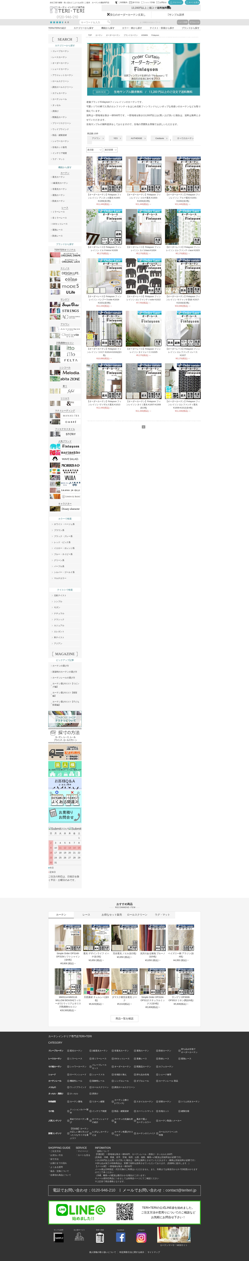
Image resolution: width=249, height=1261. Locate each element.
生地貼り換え (120, 1074)
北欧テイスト (60, 595)
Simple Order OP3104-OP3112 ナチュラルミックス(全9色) (153, 1000)
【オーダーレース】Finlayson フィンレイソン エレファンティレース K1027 (183, 352)
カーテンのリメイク (146, 1133)
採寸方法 (54, 1159)
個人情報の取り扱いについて (102, 1252)
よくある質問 (56, 1167)
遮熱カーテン (58, 195)
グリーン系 (59, 560)
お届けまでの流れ (58, 1163)
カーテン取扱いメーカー (170, 1120)
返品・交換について (59, 1171)
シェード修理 (165, 1074)
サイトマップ (154, 1252)
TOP (90, 35)
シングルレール (121, 1081)
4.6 (67, 22)
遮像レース (142, 1058)
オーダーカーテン (113, 35)
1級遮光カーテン (60, 183)
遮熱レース (57, 230)
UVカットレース (60, 224)
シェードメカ (98, 1074)
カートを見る (84, 1155)
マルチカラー (60, 578)
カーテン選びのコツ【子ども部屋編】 (65, 703)
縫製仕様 (185, 1111)
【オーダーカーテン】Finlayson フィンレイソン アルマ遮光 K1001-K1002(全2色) (183, 197)
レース (86, 914)
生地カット (164, 1111)
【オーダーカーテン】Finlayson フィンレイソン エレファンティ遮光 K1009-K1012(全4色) (183, 404)
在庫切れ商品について (60, 1175)
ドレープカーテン (60, 51)
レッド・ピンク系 (62, 542)
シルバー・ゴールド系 (64, 572)
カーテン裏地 (76, 1101)
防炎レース (57, 236)
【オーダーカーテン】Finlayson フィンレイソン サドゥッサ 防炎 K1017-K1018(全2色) (183, 299)
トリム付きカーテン (190, 1101)
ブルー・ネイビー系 (63, 554)
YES (116, 138)
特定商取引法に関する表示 (131, 1252)
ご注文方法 (55, 1151)
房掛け (55, 111)
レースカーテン (59, 57)
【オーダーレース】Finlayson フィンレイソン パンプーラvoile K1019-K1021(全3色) (104, 299)
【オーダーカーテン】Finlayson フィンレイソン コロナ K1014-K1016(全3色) (104, 352)
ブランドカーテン (131, 35)
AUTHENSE (136, 138)
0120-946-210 (103, 1190)
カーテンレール (59, 99)
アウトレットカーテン (62, 75)
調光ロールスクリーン (62, 87)
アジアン (58, 643)
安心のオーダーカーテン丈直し (128, 14)
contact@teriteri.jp (181, 1190)
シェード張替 (182, 22)
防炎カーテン (58, 201)
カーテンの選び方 (60, 666)
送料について (103, 1151)
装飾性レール (98, 1081)
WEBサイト (182, 1245)
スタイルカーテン (145, 1101)
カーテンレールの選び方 (63, 677)
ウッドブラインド (60, 129)
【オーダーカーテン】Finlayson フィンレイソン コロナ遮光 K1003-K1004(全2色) (143, 197)
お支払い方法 (56, 1155)
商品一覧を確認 (124, 1018)
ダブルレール (194, 22)
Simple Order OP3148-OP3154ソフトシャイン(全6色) (68, 956)
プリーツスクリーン (61, 123)
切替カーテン (165, 1101)
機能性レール (76, 1081)
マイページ (83, 1151)
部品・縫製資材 (59, 135)
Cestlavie (159, 138)
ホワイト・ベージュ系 (64, 524)
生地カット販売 (59, 147)
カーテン (98, 35)
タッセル (56, 105)
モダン (57, 607)
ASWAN (144, 35)
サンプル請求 (176, 14)
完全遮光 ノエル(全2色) (124, 953)
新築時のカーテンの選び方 (64, 672)
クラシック (59, 619)
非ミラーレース (59, 218)
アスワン (96, 138)
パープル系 (59, 566)
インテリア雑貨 (59, 153)
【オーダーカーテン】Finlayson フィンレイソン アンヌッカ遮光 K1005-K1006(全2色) (104, 197)
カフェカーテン (59, 93)
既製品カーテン (59, 117)
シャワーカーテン (60, 141)
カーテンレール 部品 (168, 1081)
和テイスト (59, 637)
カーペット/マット (145, 1111)
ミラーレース (58, 212)
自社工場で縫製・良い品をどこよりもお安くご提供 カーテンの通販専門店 (79, 2)
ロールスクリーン (60, 81)
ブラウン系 (59, 530)
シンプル (58, 601)
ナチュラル (59, 613)
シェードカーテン (60, 69)
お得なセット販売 (112, 914)
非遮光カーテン (59, 189)
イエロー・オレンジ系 (64, 548)
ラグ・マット (58, 159)
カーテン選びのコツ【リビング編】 (65, 685)
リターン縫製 (98, 1101)
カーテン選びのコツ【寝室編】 (64, 694)
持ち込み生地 (143, 1074)
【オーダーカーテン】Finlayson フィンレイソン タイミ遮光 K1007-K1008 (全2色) (143, 404)
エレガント (59, 631)
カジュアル (59, 625)
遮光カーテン (58, 177)
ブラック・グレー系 (63, 536)
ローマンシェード (78, 1074)
